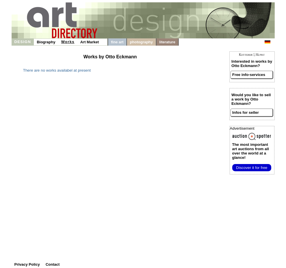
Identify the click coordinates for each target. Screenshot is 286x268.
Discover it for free (251, 167)
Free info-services (248, 74)
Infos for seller (245, 112)
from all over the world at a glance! (250, 151)
